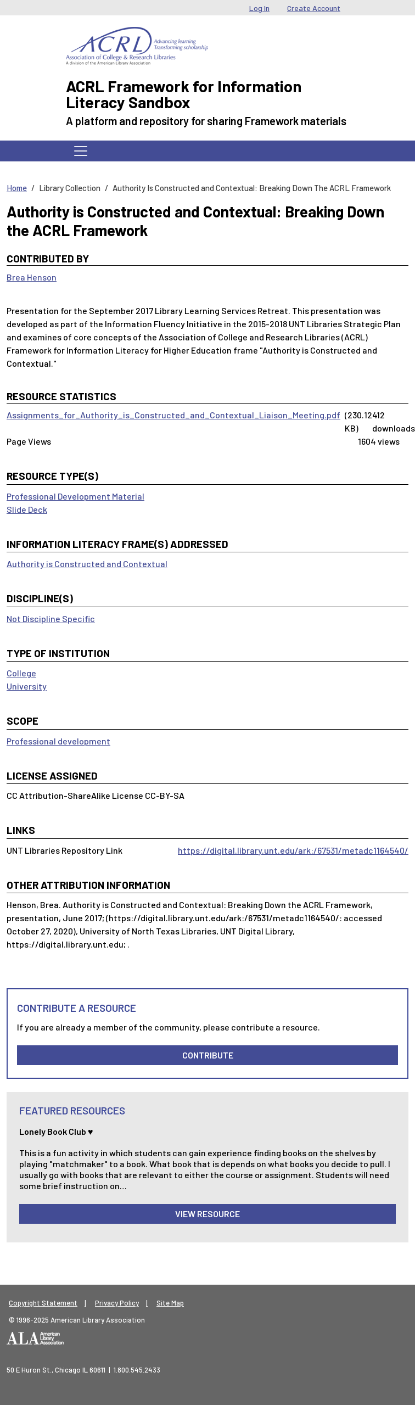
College (21, 673)
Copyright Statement (43, 1302)
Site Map (170, 1302)
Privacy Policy (117, 1302)
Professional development (58, 741)
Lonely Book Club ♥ (56, 1131)
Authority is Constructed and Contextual (87, 563)
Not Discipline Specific (51, 618)
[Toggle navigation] (81, 151)
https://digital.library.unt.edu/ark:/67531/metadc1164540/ (293, 850)
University (27, 686)
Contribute (207, 1055)
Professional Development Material (75, 496)
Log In (259, 8)
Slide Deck (27, 509)
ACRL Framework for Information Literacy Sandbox (183, 94)
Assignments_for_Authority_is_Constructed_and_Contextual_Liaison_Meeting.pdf (173, 415)
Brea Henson (32, 277)
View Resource (207, 1213)
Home (17, 188)
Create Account (313, 8)
